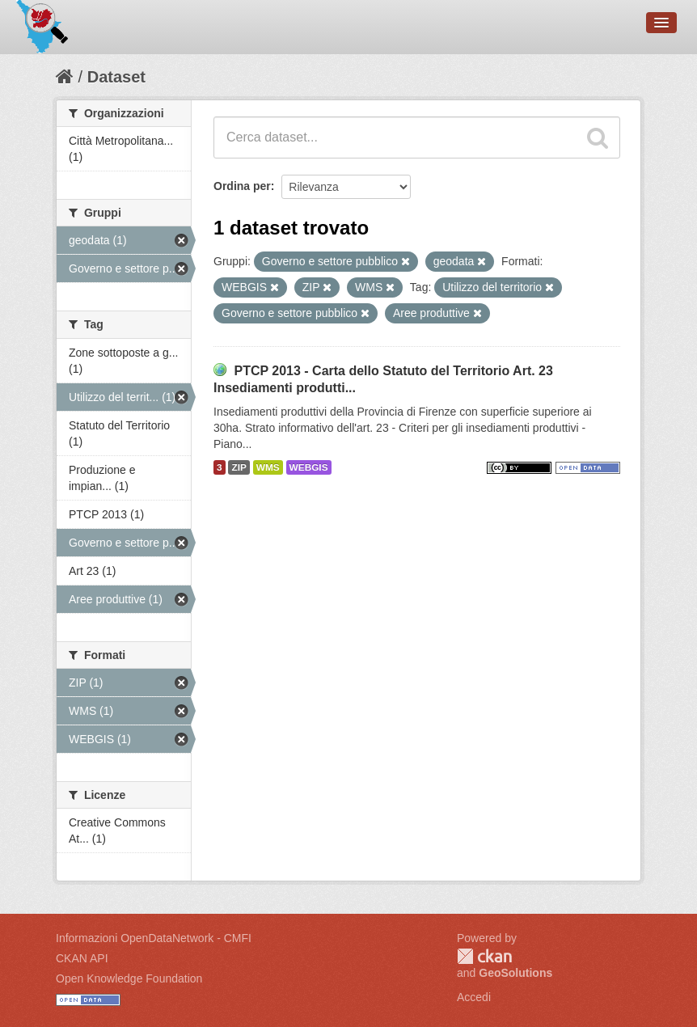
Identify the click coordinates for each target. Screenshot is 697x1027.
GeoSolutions (515, 972)
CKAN (484, 956)
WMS (268, 467)
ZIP (238, 467)
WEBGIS (308, 467)
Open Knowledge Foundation (129, 978)
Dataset (116, 77)
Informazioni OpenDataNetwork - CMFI (153, 938)
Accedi (474, 997)
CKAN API (82, 958)
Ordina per (242, 186)
